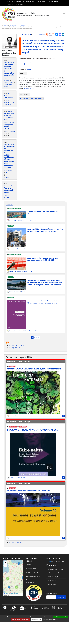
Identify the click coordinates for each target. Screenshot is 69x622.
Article (10, 112)
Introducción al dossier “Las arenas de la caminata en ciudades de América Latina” (9, 122)
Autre (9, 94)
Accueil (6, 26)
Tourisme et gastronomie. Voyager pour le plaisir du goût (28, 492)
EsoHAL (8, 1)
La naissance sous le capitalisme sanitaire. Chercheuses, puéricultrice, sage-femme (42, 303)
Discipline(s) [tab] (24, 99)
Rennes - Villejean (18, 332)
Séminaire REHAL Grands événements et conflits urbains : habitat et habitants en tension (45, 232)
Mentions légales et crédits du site (32, 582)
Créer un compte (53, 1)
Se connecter (9, 4)
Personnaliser (36, 619)
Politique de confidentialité (50, 619)
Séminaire (26, 250)
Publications (13, 26)
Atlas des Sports (30, 1)
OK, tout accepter (60, 617)
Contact (28, 566)
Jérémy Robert (10, 132)
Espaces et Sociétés (26, 14)
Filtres (9, 205)
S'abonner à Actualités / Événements (6, 345)
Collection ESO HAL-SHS (56, 570)
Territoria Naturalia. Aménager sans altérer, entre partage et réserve (34, 370)
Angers (11, 221)
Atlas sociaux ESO (17, 2)
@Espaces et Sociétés (57, 563)
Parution (20, 363)
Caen (15, 250)
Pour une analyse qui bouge (8, 191)
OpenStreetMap (14, 595)
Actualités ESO (31, 570)
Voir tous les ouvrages (16, 544)
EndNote (27, 68)
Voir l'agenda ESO (14, 349)
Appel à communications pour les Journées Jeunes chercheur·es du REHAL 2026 (42, 260)
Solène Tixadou (8, 84)
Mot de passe (19, 4)
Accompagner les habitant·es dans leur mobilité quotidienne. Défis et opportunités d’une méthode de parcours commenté (9, 159)
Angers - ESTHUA (18, 221)
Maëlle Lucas (9, 174)
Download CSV (7, 343)
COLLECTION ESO (39, 36)
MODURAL (30, 74)
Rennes (11, 273)
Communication (22, 26)
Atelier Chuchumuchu (9, 98)
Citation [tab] (22, 78)
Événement (26, 221)
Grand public (24, 293)
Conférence (33, 221)
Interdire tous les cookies (20, 619)
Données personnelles (33, 577)
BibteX (21, 68)
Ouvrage (27, 363)
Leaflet (6, 595)
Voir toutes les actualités (16, 347)
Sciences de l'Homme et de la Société (33, 103)
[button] (64, 14)
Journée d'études (32, 273)
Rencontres (41, 332)
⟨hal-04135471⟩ (29, 93)
